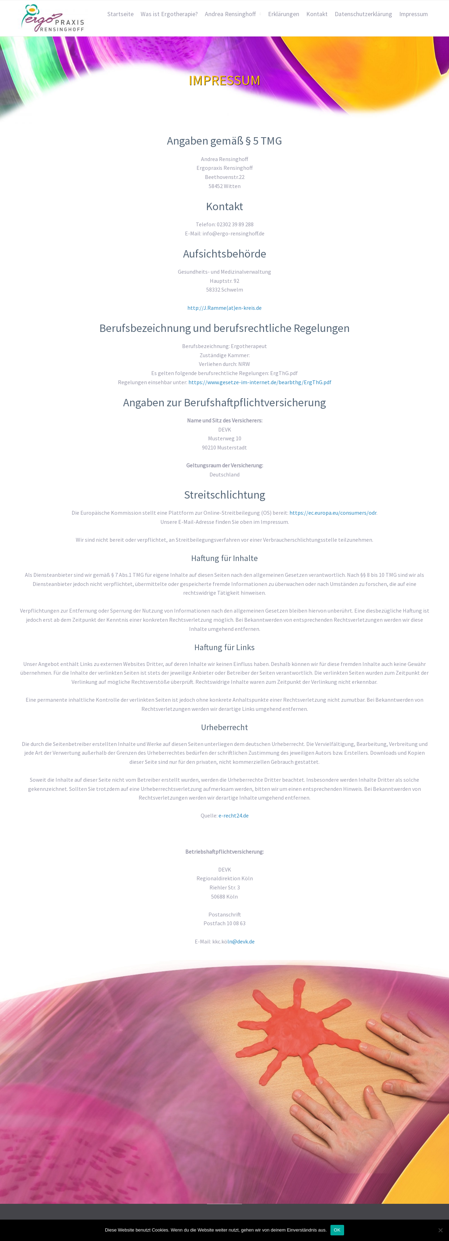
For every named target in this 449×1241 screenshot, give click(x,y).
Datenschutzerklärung (363, 14)
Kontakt (317, 14)
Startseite (120, 14)
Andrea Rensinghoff (230, 14)
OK (337, 1230)
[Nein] (440, 1230)
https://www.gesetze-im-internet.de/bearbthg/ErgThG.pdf (259, 382)
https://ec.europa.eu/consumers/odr (332, 512)
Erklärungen (283, 14)
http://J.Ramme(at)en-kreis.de (224, 307)
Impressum (413, 14)
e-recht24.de (234, 815)
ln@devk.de (241, 941)
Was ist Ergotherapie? (169, 14)
